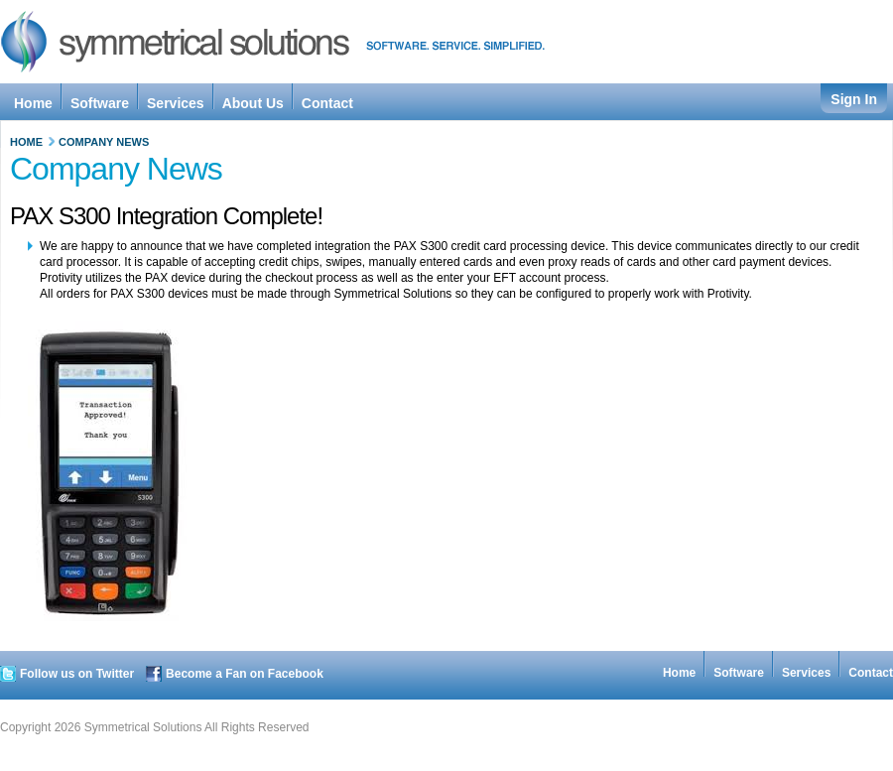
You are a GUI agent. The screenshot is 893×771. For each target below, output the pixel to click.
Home (26, 142)
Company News (104, 142)
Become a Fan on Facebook (244, 674)
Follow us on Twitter (77, 674)
